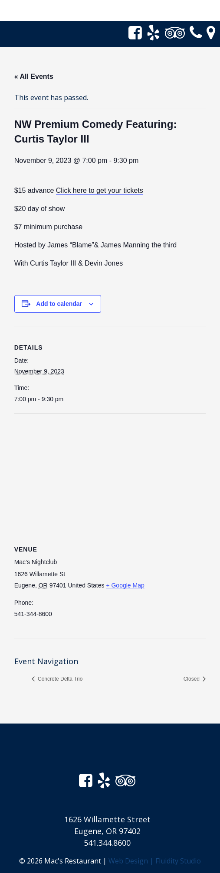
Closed (192, 679)
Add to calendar (59, 303)
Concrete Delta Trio (59, 679)
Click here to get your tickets (99, 190)
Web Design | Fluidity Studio (154, 861)
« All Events (33, 76)
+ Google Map (125, 585)
